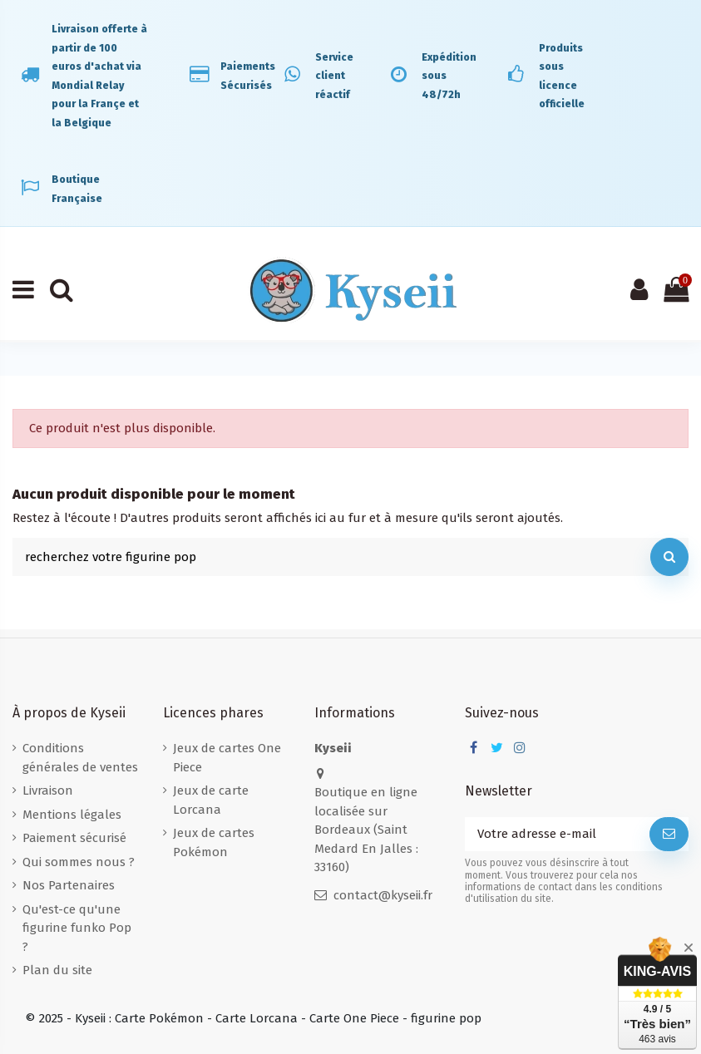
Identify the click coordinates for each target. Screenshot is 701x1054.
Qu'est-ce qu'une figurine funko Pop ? (76, 928)
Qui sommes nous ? (78, 862)
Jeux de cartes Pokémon (213, 842)
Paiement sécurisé (74, 837)
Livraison (47, 790)
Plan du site (57, 970)
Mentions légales (71, 814)
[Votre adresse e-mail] (557, 834)
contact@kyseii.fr (382, 895)
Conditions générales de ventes (80, 758)
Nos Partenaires (68, 885)
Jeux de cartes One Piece (227, 758)
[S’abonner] (669, 834)
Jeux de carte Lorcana (211, 800)
